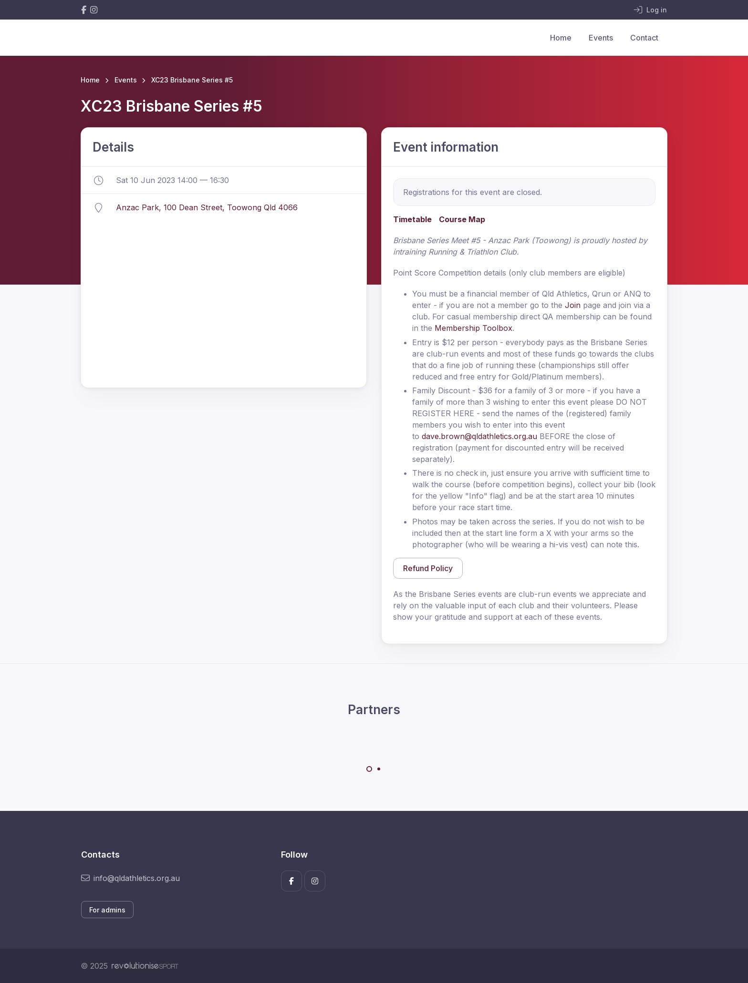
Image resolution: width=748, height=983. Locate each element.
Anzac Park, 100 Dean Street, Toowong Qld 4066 (207, 207)
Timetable (412, 219)
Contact (644, 37)
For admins (107, 910)
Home (560, 37)
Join (573, 305)
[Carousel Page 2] (379, 769)
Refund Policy (428, 568)
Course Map (462, 219)
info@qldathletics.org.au (130, 878)
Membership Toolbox (473, 328)
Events (601, 37)
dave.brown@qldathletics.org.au (479, 436)
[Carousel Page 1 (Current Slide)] (369, 769)
